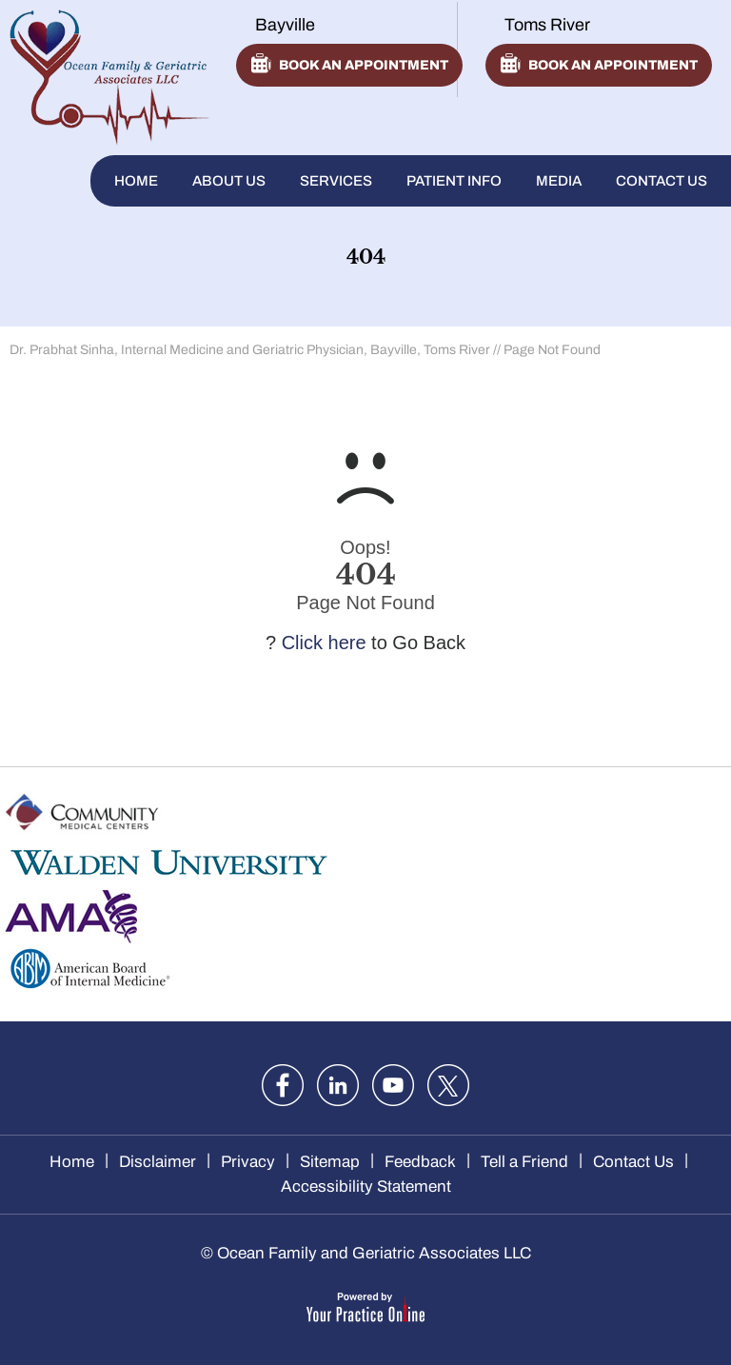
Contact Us (661, 180)
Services (336, 180)
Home (136, 180)
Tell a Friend (524, 1162)
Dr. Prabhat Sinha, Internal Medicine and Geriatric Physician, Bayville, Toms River (250, 350)
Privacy (248, 1162)
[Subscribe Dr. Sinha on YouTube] (393, 1085)
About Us (229, 180)
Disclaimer (157, 1162)
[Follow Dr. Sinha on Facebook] (283, 1085)
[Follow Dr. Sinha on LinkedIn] (338, 1085)
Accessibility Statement (366, 1186)
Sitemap (330, 1162)
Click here (324, 642)
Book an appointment (363, 65)
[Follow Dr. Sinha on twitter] (448, 1085)
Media (559, 180)
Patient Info (454, 180)
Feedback (420, 1162)
